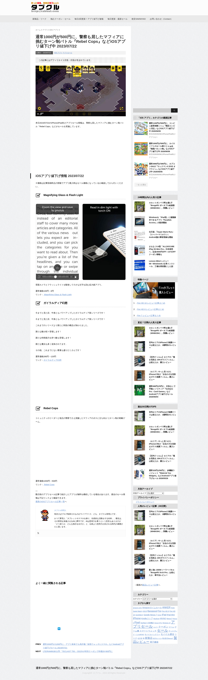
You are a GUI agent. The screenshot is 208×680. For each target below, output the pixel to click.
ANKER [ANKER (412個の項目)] (166, 607)
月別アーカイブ (139, 493)
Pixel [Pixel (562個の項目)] (137, 622)
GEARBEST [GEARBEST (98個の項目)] (139, 615)
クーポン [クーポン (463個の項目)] (163, 626)
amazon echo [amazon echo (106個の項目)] (137, 608)
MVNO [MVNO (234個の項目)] (163, 618)
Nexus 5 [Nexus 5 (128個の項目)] (169, 619)
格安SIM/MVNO (139, 19)
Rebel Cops (49, 484)
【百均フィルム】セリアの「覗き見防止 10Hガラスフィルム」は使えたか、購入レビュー (162, 359)
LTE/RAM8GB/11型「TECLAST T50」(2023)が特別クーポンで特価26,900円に (78, 651)
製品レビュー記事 (150, 585)
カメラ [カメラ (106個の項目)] (155, 627)
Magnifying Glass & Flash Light (58, 294)
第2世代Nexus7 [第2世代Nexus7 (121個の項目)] (167, 638)
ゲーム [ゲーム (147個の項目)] (171, 627)
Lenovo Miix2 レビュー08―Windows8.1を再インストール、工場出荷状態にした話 (162, 263)
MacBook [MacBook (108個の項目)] (156, 618)
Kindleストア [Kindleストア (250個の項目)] (147, 618)
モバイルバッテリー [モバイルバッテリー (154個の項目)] (152, 634)
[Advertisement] (58, 150)
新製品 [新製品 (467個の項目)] (149, 638)
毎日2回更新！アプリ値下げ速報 (89, 19)
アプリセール (67, 53)
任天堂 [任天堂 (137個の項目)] (140, 638)
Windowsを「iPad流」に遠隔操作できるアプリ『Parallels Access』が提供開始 (162, 220)
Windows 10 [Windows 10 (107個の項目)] (166, 623)
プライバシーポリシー (145, 502)
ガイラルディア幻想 (52, 360)
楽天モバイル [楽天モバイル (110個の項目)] (157, 638)
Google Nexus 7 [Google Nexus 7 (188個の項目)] (150, 615)
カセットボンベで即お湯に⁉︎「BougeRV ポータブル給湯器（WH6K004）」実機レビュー (162, 205)
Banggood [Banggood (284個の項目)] (152, 611)
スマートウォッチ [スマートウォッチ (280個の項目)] (148, 631)
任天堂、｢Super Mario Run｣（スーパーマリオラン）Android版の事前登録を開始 (161, 234)
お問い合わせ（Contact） (161, 19)
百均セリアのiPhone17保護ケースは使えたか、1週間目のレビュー (162, 345)
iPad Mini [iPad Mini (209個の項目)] (171, 615)
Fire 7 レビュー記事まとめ (149, 315)
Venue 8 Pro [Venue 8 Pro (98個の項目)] (158, 623)
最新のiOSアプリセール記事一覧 (50, 501)
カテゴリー (137, 599)
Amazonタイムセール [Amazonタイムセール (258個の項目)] (152, 607)
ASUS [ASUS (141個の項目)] (144, 611)
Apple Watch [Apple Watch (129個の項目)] (137, 611)
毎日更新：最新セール (117, 19)
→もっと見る (141, 185)
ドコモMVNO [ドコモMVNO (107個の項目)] (139, 634)
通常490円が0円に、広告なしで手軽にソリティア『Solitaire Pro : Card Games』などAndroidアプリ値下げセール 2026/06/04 (162, 391)
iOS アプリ (58, 53)
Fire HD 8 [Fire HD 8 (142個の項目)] (165, 611)
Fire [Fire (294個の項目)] (159, 611)
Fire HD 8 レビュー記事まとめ (150, 309)
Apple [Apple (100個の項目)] (173, 608)
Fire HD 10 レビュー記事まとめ (151, 303)
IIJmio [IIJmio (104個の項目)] (159, 615)
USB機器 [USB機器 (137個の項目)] (150, 623)
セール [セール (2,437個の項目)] (162, 630)
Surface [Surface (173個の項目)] (143, 623)
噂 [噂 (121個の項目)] (143, 638)
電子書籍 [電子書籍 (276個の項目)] (154, 642)
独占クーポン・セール (60, 19)
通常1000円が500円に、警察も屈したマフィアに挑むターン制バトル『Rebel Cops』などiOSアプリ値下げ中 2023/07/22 (104, 668)
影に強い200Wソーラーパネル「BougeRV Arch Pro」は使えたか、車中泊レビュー (162, 572)
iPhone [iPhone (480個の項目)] (137, 618)
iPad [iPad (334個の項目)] (164, 614)
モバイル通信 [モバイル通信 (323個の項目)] (167, 634)
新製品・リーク (39, 19)
